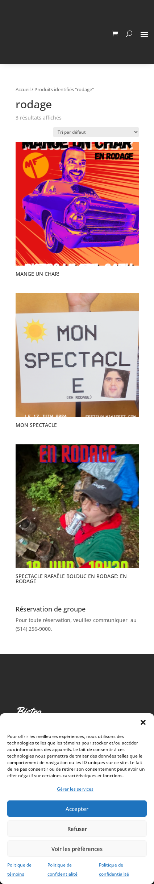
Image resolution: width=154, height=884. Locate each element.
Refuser (77, 828)
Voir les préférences (77, 848)
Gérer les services (75, 789)
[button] (143, 722)
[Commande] (96, 132)
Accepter (77, 808)
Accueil (23, 89)
